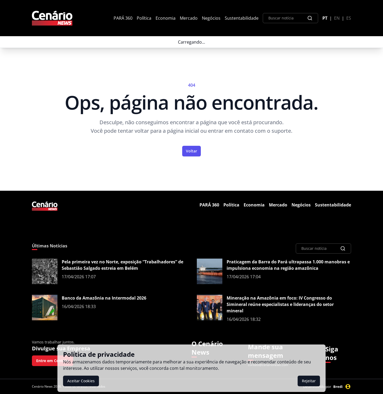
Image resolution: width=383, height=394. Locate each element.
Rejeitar (309, 380)
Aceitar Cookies (81, 380)
